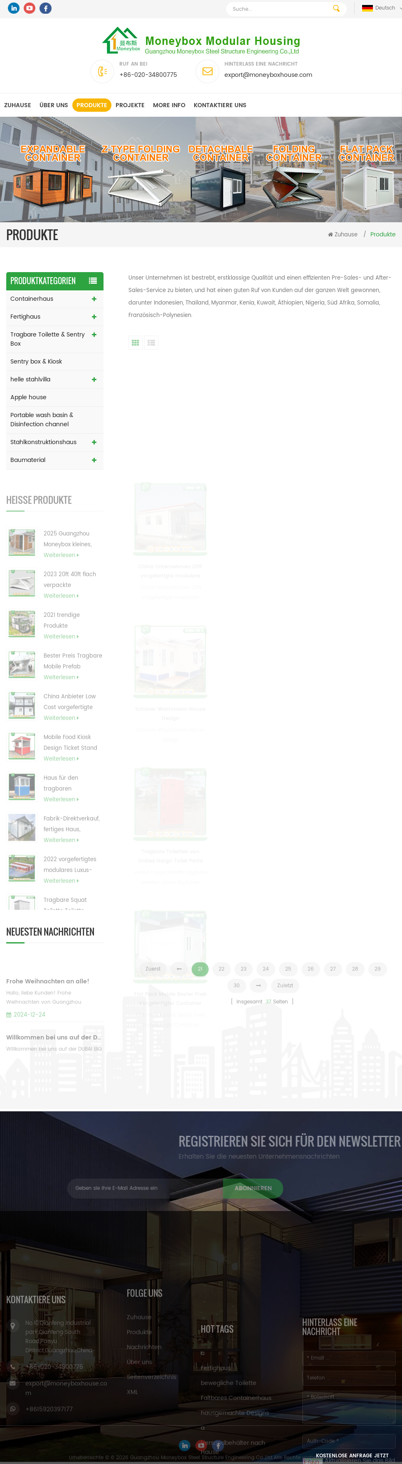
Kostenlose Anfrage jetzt (352, 1456)
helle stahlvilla (30, 379)
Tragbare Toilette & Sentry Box (47, 339)
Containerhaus (31, 299)
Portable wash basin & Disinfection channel (41, 419)
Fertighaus (25, 317)
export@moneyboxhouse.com (268, 75)
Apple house (28, 397)
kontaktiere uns (220, 105)
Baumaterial (27, 460)
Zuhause (17, 105)
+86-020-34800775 (148, 75)
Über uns (53, 105)
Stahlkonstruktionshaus (43, 442)
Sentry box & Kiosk (36, 361)
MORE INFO (169, 105)
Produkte (91, 105)
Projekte (130, 105)
